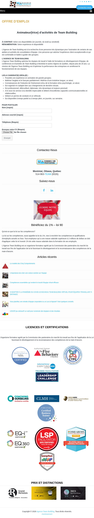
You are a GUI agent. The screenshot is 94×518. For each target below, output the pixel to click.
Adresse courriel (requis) (27, 116)
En (90, 1)
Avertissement (47, 514)
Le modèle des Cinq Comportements (22, 263)
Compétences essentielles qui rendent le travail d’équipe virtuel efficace (34, 282)
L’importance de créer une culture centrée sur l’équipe (28, 273)
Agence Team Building (45, 511)
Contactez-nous (84, 7)
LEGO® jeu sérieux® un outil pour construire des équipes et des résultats (35, 311)
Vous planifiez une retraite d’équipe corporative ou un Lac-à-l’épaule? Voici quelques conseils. (42, 302)
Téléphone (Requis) (27, 124)
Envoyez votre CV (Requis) (19, 131)
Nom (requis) (27, 109)
